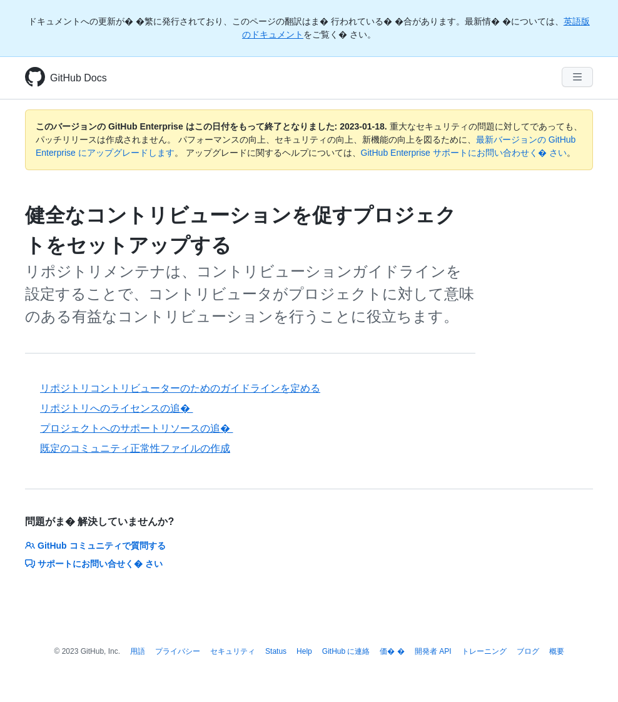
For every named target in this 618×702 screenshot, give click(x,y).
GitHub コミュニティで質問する (95, 546)
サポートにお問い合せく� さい (94, 564)
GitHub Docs (78, 78)
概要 (556, 651)
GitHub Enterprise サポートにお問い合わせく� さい (464, 153)
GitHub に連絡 (346, 651)
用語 (137, 651)
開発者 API (433, 651)
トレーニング (484, 651)
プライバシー (177, 651)
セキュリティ (232, 651)
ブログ (528, 651)
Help (304, 651)
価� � (392, 651)
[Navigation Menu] (577, 77)
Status (275, 651)
